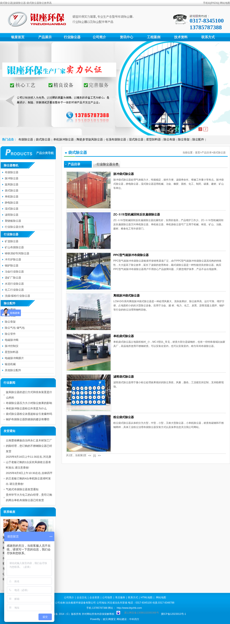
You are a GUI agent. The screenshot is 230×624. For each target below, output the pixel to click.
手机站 (207, 2)
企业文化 (82, 597)
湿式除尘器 (136, 139)
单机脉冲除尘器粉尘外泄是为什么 (26, 408)
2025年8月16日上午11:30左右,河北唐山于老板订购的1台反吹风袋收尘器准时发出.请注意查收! (28, 462)
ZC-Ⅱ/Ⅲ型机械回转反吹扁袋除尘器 (136, 214)
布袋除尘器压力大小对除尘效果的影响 (29, 403)
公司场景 (107, 597)
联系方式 (208, 37)
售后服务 (120, 597)
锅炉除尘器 (11, 265)
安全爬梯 (10, 309)
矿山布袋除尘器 (14, 247)
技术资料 (181, 37)
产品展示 (45, 37)
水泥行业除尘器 (14, 283)
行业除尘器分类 (14, 226)
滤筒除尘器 (11, 214)
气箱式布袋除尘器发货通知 (22, 489)
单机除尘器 (11, 196)
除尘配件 (198, 139)
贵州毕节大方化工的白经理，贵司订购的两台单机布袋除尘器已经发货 (29, 497)
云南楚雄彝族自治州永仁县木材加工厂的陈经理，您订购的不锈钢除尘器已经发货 (29, 446)
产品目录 (207, 152)
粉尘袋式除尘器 (123, 417)
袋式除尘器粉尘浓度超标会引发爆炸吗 (29, 413)
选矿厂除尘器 (13, 277)
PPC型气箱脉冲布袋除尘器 (131, 255)
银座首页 (17, 37)
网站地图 (225, 2)
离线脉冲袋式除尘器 (126, 295)
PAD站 (215, 2)
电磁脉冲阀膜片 (14, 358)
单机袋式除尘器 (123, 336)
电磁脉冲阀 (11, 339)
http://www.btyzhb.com (129, 607)
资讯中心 (126, 37)
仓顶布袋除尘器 (116, 139)
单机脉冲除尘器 (63, 139)
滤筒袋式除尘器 (123, 376)
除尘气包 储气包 (15, 327)
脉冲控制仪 (11, 346)
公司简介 (99, 37)
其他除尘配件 (13, 370)
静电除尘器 (11, 202)
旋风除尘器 (11, 184)
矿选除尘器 (11, 241)
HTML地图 (147, 597)
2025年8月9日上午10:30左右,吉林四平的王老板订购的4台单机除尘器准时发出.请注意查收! (29, 478)
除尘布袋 (169, 139)
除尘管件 (10, 333)
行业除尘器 (72, 37)
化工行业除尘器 (14, 289)
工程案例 (153, 37)
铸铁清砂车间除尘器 (17, 253)
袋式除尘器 (43, 139)
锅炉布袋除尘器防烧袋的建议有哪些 (27, 419)
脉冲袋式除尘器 (123, 174)
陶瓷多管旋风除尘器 (90, 139)
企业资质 (94, 597)
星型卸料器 (153, 139)
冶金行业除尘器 (14, 271)
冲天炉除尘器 (13, 259)
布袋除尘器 (25, 139)
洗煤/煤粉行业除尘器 (17, 295)
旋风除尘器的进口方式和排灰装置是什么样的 (29, 395)
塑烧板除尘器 (13, 220)
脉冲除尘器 (11, 178)
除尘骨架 (184, 139)
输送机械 (10, 364)
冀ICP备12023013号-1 (173, 614)
